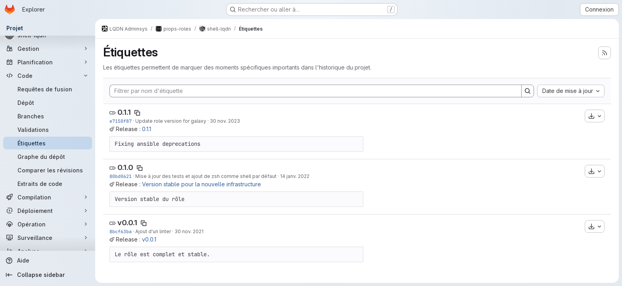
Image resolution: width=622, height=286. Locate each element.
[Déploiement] (47, 210)
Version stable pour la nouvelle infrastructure (201, 184)
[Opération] (47, 224)
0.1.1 (124, 112)
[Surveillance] (47, 237)
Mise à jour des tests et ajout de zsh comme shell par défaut (205, 176)
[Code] (47, 75)
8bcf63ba (120, 231)
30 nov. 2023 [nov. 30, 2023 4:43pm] (225, 121)
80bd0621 (120, 176)
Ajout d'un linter (153, 231)
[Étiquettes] (47, 143)
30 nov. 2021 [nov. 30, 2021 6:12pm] (189, 231)
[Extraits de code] (47, 183)
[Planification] (47, 62)
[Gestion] (47, 48)
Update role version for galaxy (170, 121)
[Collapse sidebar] (47, 275)
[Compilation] (47, 197)
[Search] (527, 91)
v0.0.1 (127, 222)
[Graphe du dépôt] (47, 156)
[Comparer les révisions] (47, 170)
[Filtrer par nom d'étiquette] (315, 91)
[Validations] (47, 129)
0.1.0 (125, 167)
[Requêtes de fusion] (47, 89)
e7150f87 (120, 121)
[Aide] (47, 260)
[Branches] (47, 116)
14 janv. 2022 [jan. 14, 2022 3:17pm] (294, 176)
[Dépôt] (47, 102)
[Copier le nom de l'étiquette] (137, 113)
